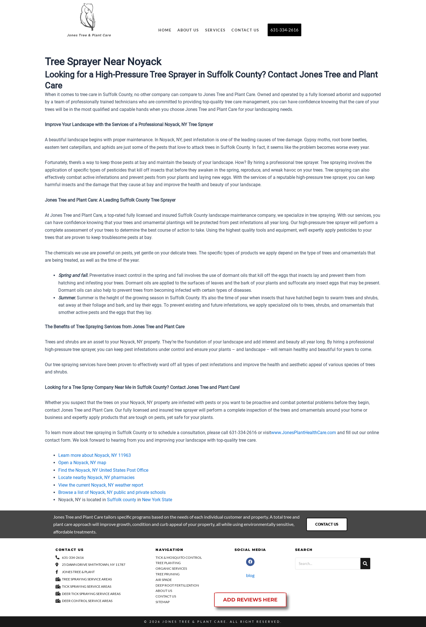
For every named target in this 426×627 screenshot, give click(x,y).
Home (164, 30)
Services (215, 30)
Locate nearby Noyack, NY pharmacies (96, 477)
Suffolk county (121, 499)
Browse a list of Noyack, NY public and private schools (112, 492)
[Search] (365, 563)
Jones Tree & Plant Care (194, 621)
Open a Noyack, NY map (82, 462)
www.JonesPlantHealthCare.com (303, 432)
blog (250, 575)
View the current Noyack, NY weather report (100, 485)
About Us (188, 30)
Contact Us (245, 30)
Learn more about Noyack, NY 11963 (94, 455)
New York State (157, 499)
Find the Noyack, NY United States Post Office (103, 470)
